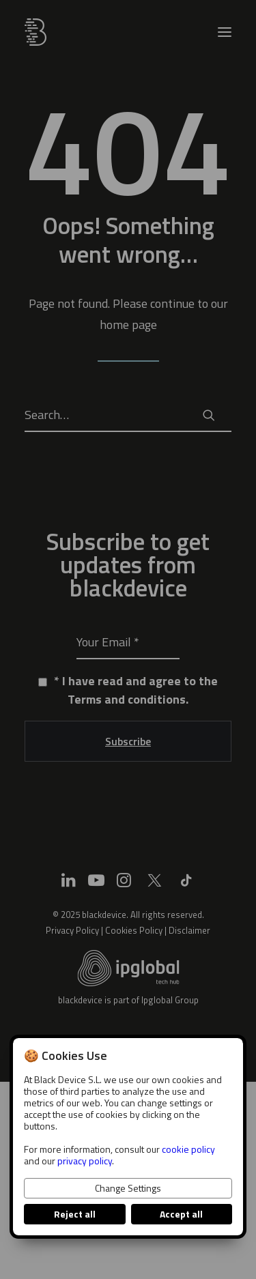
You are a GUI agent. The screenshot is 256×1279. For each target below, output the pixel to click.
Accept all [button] (181, 1214)
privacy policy (84, 1160)
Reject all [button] (75, 1214)
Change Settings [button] (128, 1188)
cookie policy (188, 1149)
